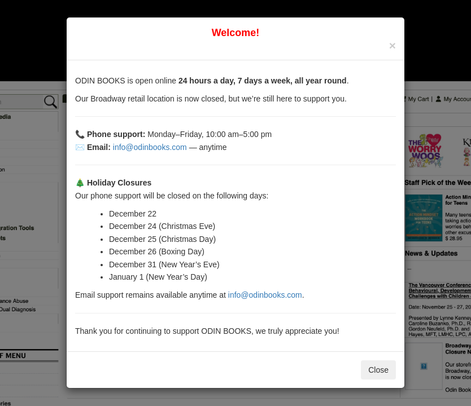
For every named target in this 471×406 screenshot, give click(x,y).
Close (378, 369)
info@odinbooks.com (150, 147)
